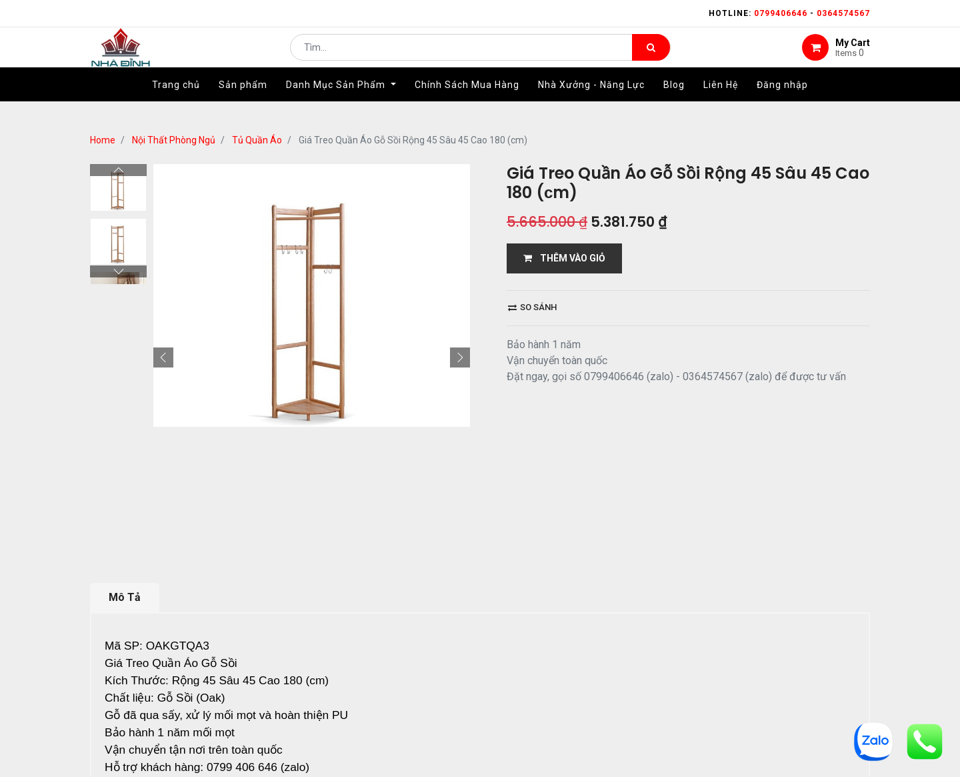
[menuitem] (176, 104)
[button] (163, 357)
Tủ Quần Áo (257, 140)
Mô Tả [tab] (125, 597)
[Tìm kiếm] (651, 57)
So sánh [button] (532, 307)
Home (102, 140)
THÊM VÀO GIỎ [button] (564, 258)
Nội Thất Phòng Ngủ (173, 140)
